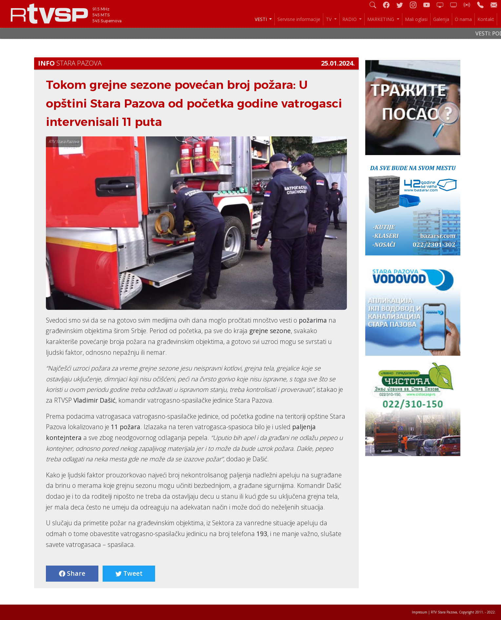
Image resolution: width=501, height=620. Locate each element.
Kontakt (485, 19)
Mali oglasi (416, 19)
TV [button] (329, 19)
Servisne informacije (298, 19)
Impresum (419, 612)
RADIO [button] (350, 19)
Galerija (441, 19)
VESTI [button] (261, 19)
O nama (463, 19)
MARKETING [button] (381, 19)
